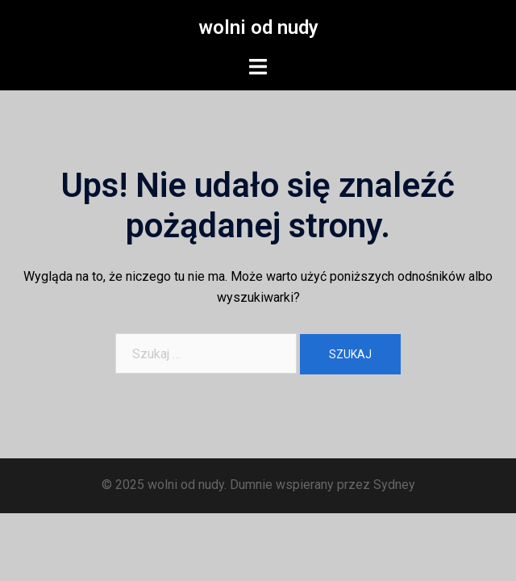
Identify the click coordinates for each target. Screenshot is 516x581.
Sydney (394, 484)
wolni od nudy (258, 27)
